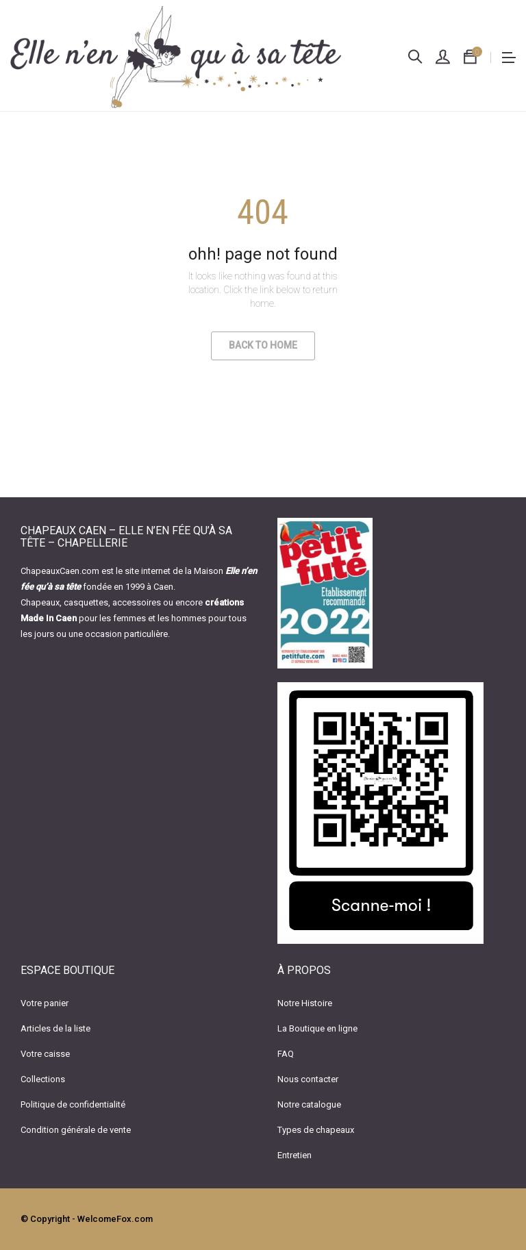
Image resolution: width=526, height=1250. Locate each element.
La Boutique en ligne (317, 1028)
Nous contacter (307, 1079)
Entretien (294, 1155)
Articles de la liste (55, 1028)
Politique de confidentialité (73, 1104)
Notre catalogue (309, 1104)
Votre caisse (45, 1054)
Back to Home (263, 345)
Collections (43, 1079)
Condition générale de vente (76, 1130)
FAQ (285, 1054)
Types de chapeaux (315, 1130)
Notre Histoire (304, 1003)
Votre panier (44, 1003)
